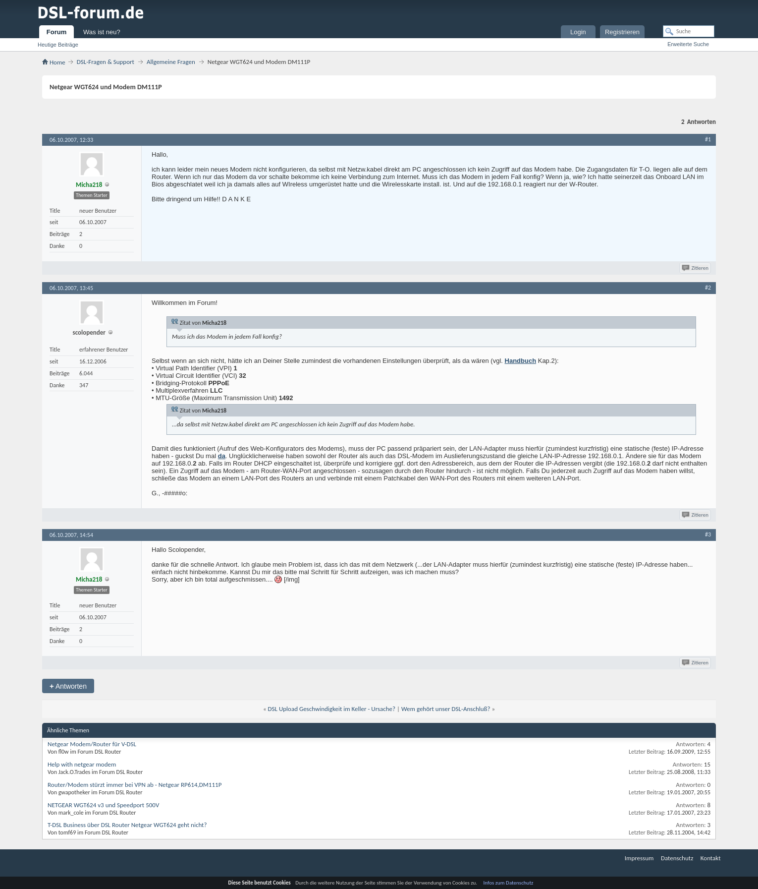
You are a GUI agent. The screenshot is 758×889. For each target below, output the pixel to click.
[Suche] (688, 31)
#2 (708, 287)
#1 (708, 139)
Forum (56, 32)
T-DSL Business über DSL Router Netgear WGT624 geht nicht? (127, 825)
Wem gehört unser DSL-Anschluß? (445, 708)
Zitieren (695, 268)
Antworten (68, 686)
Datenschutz (677, 858)
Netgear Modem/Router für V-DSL (92, 744)
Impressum (639, 858)
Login (578, 32)
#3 (708, 534)
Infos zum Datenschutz (509, 883)
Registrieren (622, 32)
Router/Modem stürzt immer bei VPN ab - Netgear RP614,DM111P (134, 784)
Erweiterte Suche (688, 44)
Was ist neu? (101, 32)
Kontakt (711, 858)
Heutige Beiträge (58, 45)
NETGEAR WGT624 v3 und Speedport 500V (103, 805)
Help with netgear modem (82, 764)
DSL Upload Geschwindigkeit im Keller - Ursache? (332, 708)
